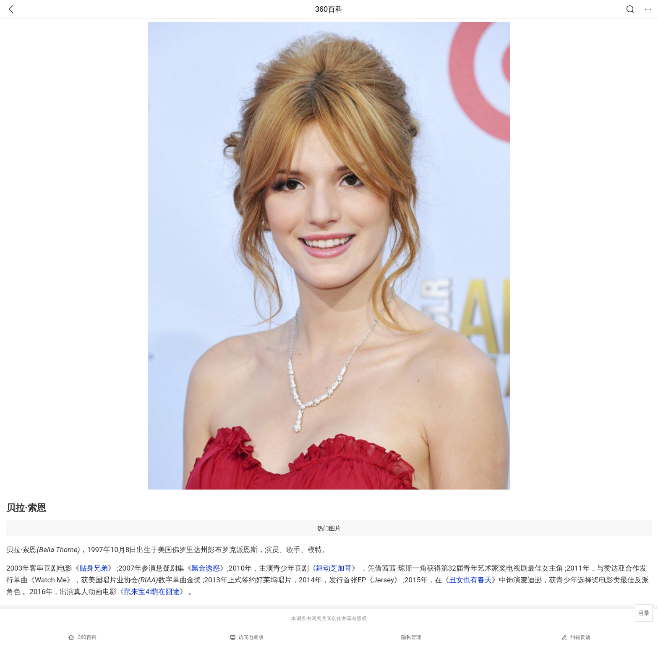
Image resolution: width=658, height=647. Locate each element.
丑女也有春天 (470, 580)
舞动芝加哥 (334, 568)
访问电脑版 (247, 637)
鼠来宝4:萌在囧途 (152, 591)
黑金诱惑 (205, 568)
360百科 (329, 9)
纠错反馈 (575, 637)
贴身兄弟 (93, 568)
